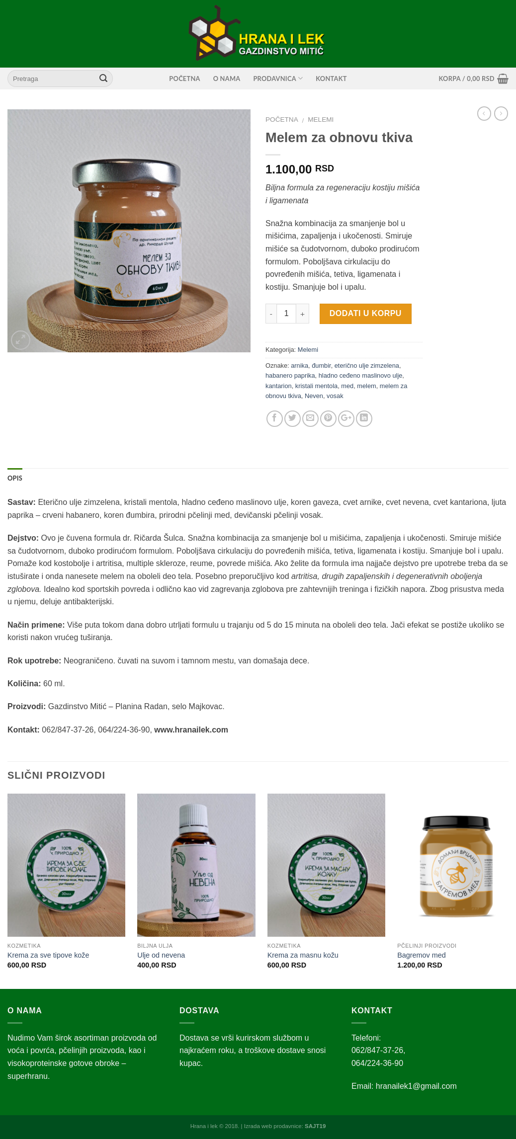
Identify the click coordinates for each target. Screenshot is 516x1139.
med (347, 386)
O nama (227, 78)
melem (366, 386)
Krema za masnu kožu (303, 955)
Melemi (321, 119)
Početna (184, 78)
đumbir (321, 365)
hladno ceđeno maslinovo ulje (361, 375)
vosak (335, 396)
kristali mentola (316, 386)
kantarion (278, 386)
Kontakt (331, 78)
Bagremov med (421, 955)
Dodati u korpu (366, 313)
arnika (299, 365)
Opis (14, 478)
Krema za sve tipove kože (48, 955)
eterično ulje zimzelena (367, 365)
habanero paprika (290, 375)
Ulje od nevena (161, 955)
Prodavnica (278, 78)
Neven (314, 396)
